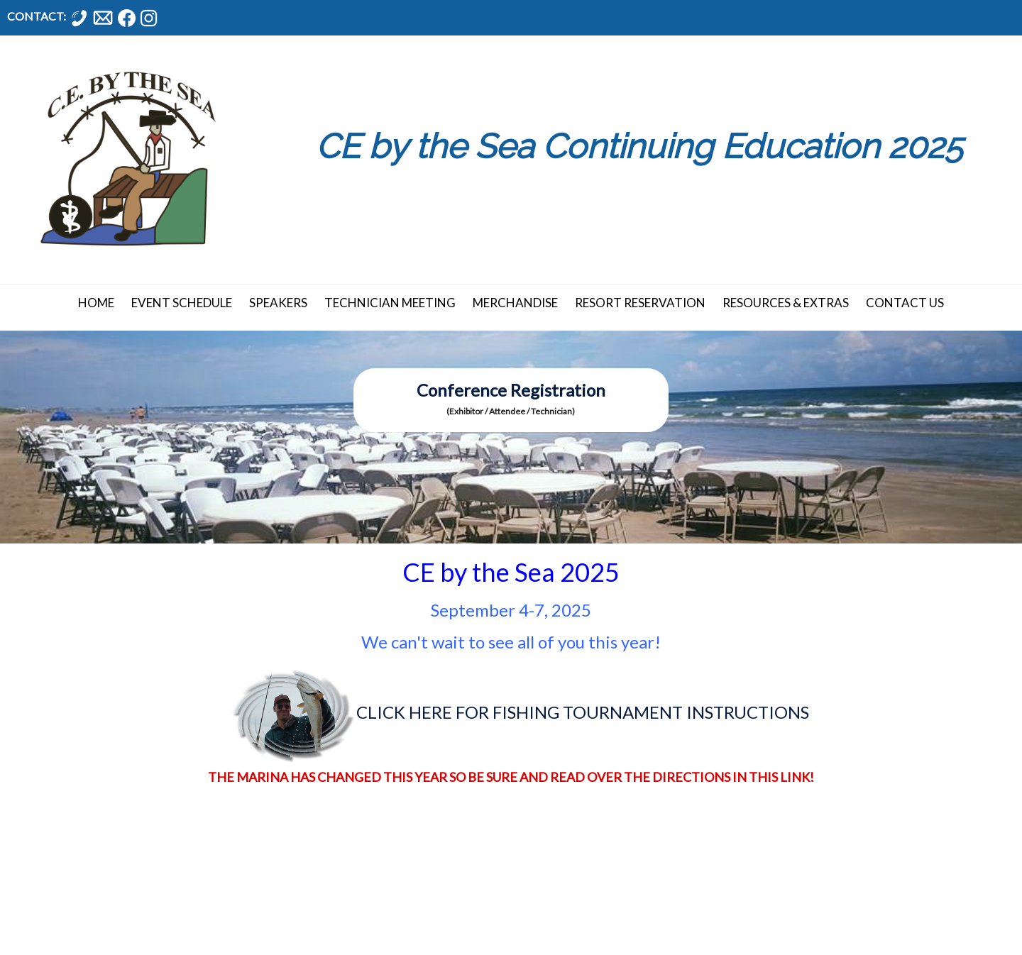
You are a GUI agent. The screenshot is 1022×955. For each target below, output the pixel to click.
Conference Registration (511, 390)
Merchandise (515, 302)
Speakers (278, 302)
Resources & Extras (785, 302)
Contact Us (905, 302)
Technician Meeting (390, 302)
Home (96, 302)
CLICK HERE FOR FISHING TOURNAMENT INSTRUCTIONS (582, 712)
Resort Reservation (640, 302)
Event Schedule (181, 302)
